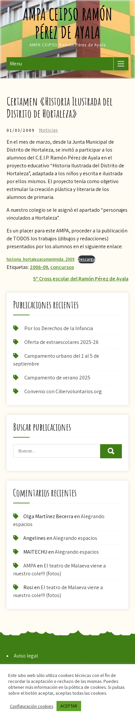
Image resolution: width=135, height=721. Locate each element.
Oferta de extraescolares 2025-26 (61, 342)
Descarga (86, 259)
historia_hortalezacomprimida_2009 (41, 259)
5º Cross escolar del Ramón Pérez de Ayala (80, 278)
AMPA (29, 565)
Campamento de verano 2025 (57, 377)
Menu (16, 63)
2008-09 (39, 267)
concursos (62, 267)
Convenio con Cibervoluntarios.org (63, 391)
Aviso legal (26, 655)
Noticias (48, 130)
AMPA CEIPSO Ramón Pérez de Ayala (67, 23)
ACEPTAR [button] (68, 706)
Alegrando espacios (75, 538)
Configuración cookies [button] (31, 706)
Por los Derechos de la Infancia (58, 328)
